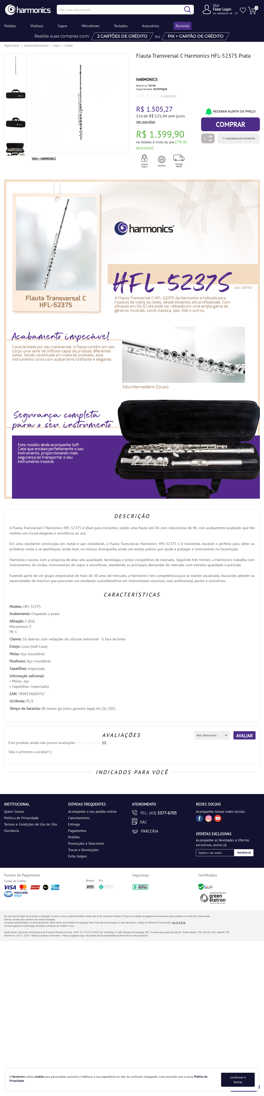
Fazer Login (222, 9)
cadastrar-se (224, 13)
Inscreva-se (244, 852)
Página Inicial (11, 45)
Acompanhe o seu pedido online (92, 811)
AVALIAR (244, 736)
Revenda (182, 25)
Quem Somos (14, 811)
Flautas (69, 45)
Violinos (36, 25)
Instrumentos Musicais (36, 45)
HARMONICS (146, 79)
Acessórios (150, 25)
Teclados (121, 25)
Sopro (62, 25)
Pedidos (74, 837)
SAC (143, 822)
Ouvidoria (11, 830)
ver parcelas (145, 121)
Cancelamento (79, 818)
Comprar (230, 124)
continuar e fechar (238, 1079)
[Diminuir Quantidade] (210, 140)
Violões (10, 25)
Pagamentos (77, 830)
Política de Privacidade (21, 818)
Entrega (74, 824)
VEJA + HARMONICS (44, 158)
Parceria (149, 831)
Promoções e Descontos (86, 843)
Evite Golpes (77, 856)
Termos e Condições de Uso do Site (30, 824)
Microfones (90, 25)
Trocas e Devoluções (83, 850)
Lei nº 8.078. (179, 922)
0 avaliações (169, 96)
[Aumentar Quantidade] (210, 136)
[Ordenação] (212, 735)
